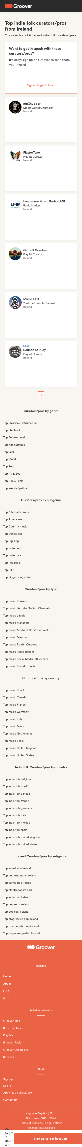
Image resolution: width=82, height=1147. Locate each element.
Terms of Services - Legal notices (41, 1122)
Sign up (8, 1079)
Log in (7, 1085)
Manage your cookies (41, 1127)
